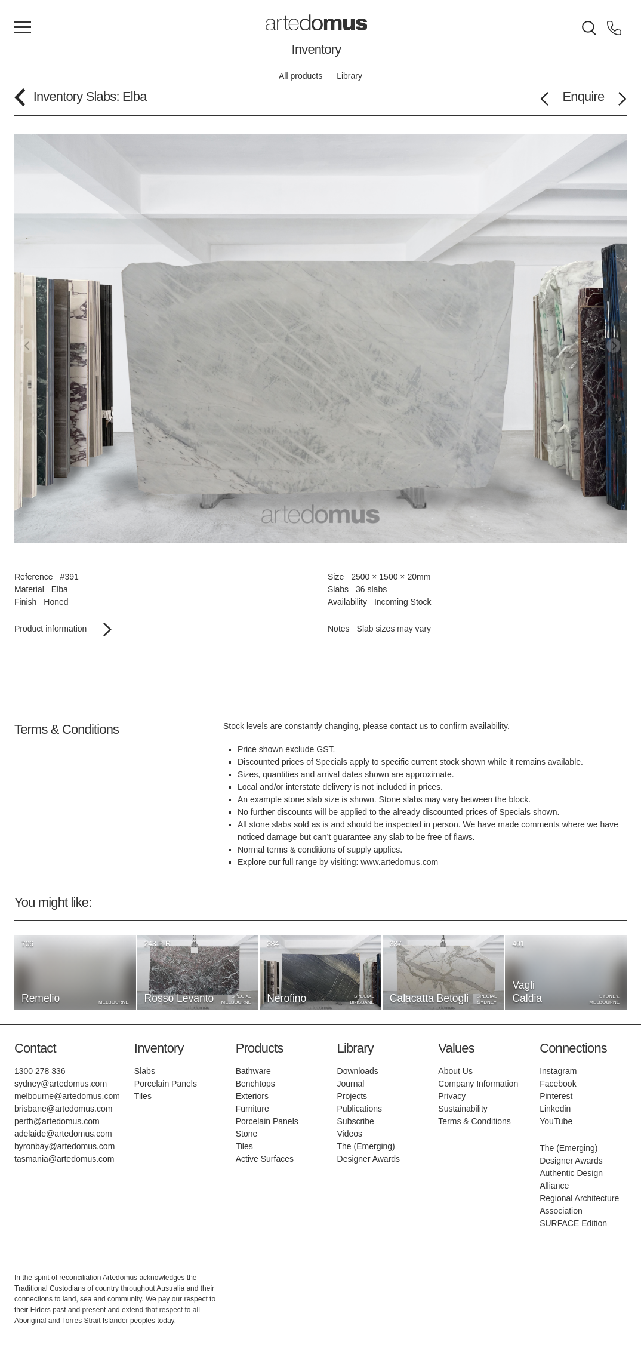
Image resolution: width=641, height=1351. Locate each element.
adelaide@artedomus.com (63, 1133)
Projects (352, 1096)
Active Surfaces (265, 1159)
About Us (455, 1071)
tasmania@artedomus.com (64, 1159)
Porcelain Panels (165, 1083)
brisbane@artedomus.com (63, 1108)
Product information (63, 628)
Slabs (101, 96)
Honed (56, 602)
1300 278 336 (40, 1071)
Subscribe (355, 1121)
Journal (351, 1083)
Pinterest (556, 1096)
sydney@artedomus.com (60, 1083)
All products (300, 76)
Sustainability (463, 1108)
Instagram (558, 1071)
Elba (59, 589)
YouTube (556, 1121)
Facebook (558, 1083)
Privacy (452, 1096)
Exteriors (252, 1096)
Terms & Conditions (474, 1121)
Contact (35, 1048)
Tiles (143, 1096)
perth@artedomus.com (57, 1121)
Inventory (316, 49)
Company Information (478, 1083)
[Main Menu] (22, 28)
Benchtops (255, 1083)
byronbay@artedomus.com (64, 1146)
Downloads (357, 1071)
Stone (247, 1133)
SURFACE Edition (573, 1223)
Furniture (252, 1108)
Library (349, 76)
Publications (360, 1108)
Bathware (253, 1071)
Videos (350, 1133)
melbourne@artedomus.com (67, 1096)
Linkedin (555, 1108)
